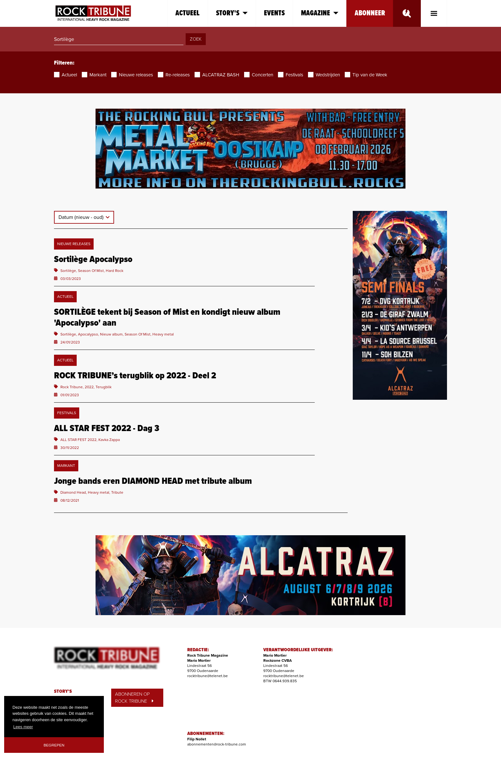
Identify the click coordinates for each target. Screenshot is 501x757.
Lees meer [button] (23, 726)
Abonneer (370, 13)
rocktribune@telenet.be (207, 676)
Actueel (187, 13)
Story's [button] (232, 13)
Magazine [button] (319, 13)
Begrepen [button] (54, 745)
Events (274, 13)
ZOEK (196, 39)
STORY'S (63, 691)
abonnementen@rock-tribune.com (216, 744)
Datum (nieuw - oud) (81, 217)
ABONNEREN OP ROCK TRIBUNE (134, 697)
